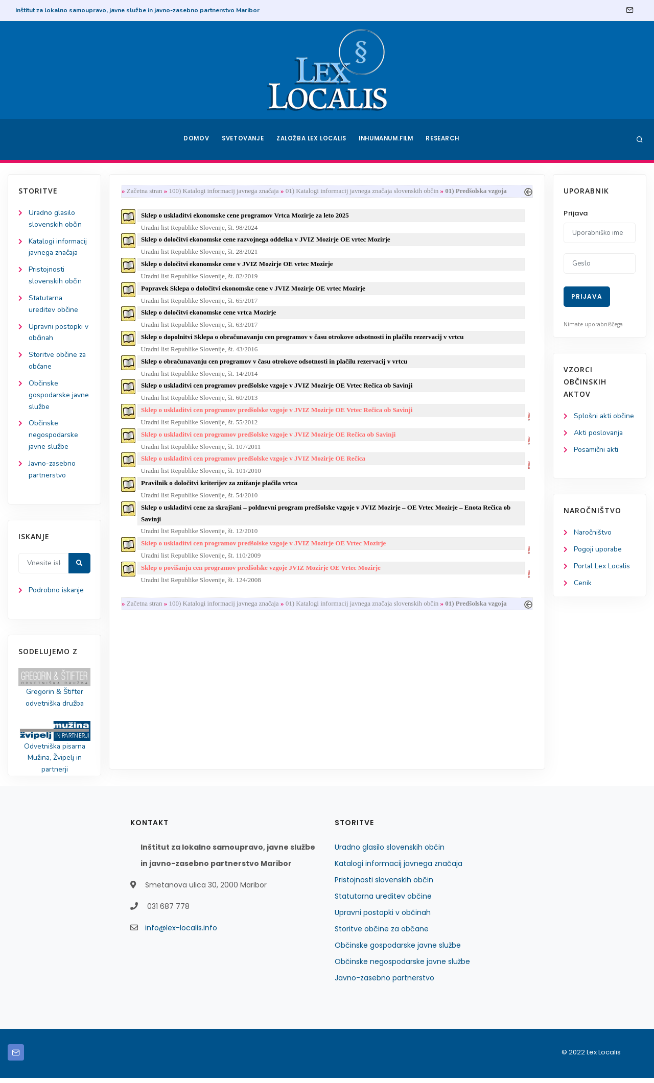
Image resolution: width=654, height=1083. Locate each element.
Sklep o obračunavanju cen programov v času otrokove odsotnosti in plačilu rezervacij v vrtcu (275, 364)
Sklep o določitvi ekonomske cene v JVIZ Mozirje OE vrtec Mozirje (238, 265)
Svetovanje (242, 139)
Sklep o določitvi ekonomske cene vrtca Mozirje (209, 315)
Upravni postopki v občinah (383, 917)
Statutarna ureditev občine (383, 901)
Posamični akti (596, 450)
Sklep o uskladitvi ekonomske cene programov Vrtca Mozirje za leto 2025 (246, 216)
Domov (194, 139)
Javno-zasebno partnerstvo (384, 983)
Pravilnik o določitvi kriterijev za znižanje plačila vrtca (220, 488)
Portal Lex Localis (602, 567)
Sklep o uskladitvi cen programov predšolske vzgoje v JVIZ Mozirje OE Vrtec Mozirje (264, 548)
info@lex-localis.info (181, 933)
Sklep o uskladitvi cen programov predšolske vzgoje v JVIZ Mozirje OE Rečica (254, 463)
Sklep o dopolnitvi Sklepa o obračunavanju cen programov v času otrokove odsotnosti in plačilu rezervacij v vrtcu (303, 339)
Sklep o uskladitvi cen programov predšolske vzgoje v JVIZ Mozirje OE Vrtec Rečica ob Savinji (277, 389)
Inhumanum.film (387, 139)
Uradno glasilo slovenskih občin (390, 852)
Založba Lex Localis (311, 139)
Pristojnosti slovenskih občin (384, 885)
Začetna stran (146, 191)
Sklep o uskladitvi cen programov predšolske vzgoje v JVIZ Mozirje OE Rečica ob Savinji (269, 438)
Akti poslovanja (599, 433)
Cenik (583, 584)
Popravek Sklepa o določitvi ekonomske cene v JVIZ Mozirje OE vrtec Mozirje (254, 290)
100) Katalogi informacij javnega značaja (225, 191)
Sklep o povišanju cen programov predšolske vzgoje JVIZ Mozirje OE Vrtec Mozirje (262, 573)
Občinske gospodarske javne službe (59, 397)
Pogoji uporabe (598, 551)
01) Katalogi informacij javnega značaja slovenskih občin (363, 191)
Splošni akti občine (604, 416)
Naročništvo (593, 534)
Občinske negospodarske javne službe (54, 438)
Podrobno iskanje (56, 594)
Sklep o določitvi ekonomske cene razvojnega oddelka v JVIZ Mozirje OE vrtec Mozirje (266, 241)
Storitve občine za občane (382, 934)
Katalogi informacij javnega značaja (398, 868)
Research (445, 139)
